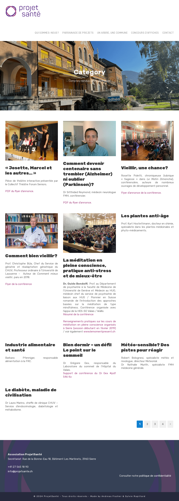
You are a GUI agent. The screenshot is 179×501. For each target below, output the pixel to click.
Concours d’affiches (145, 32)
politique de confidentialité (155, 475)
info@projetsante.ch (20, 471)
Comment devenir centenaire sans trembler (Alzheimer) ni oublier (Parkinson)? (87, 174)
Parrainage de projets (78, 32)
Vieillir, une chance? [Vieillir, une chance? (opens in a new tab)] (144, 167)
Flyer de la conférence (18, 284)
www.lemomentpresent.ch (99, 331)
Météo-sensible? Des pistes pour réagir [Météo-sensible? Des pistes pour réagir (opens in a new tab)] (145, 347)
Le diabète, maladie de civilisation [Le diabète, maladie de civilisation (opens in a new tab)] (30, 392)
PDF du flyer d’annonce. (19, 191)
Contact (168, 32)
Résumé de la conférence (78, 314)
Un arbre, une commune (112, 32)
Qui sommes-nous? (47, 32)
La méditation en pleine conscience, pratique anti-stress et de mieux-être (87, 268)
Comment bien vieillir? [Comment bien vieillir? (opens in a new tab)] (31, 255)
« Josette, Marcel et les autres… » (28, 170)
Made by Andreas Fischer (106, 496)
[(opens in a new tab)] (147, 140)
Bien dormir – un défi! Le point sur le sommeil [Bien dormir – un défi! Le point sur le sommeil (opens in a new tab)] (87, 350)
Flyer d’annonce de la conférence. (141, 192)
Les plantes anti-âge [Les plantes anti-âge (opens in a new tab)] (145, 215)
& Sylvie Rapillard (134, 496)
